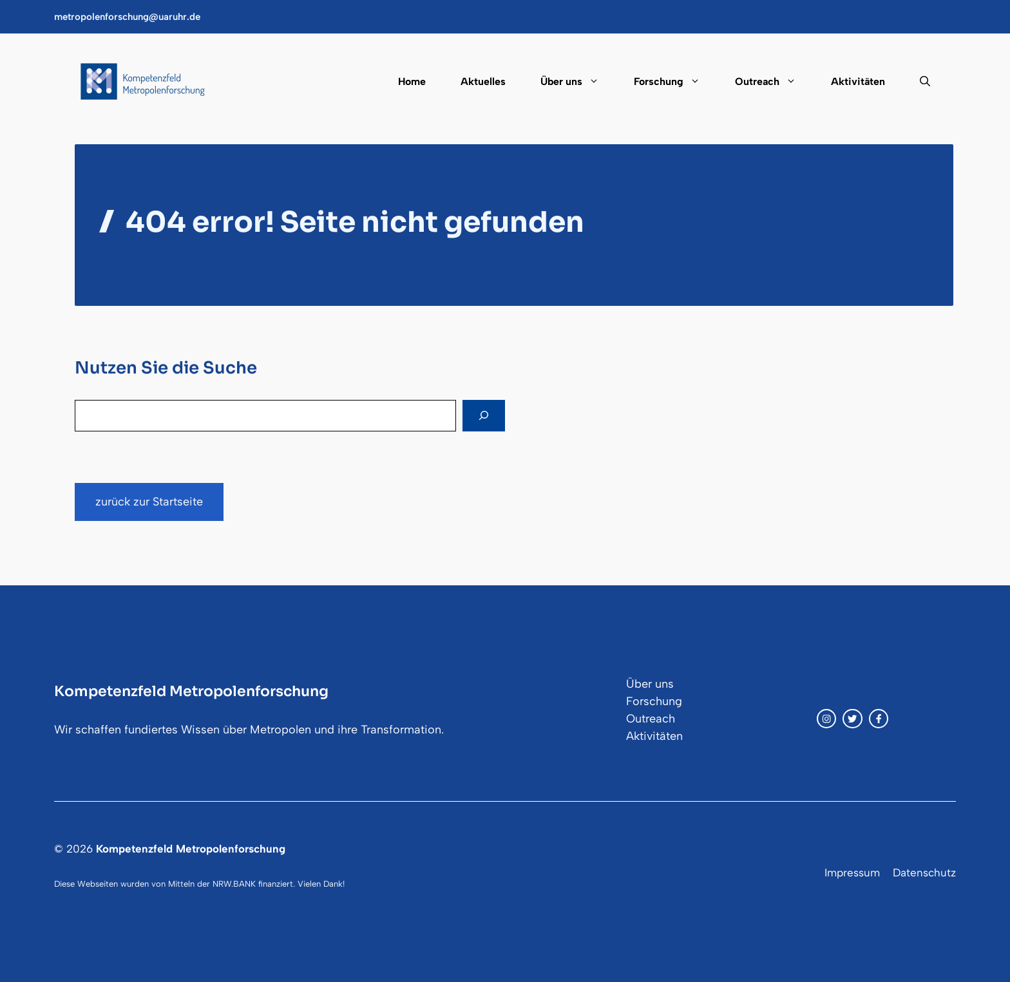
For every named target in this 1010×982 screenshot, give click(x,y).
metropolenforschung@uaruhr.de (127, 17)
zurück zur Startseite (149, 502)
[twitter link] (852, 718)
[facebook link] (878, 718)
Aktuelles (483, 81)
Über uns (578, 81)
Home (412, 81)
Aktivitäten (858, 81)
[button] (916, 81)
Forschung (676, 81)
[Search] (483, 415)
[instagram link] (826, 718)
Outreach (774, 81)
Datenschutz (924, 872)
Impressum (852, 872)
